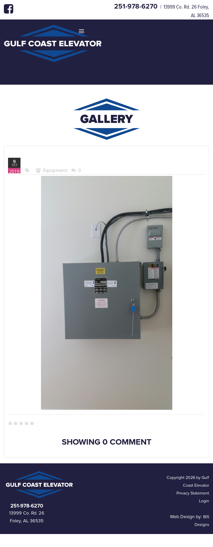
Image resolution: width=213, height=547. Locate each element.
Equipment (55, 170)
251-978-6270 (136, 6)
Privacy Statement (192, 493)
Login (204, 501)
